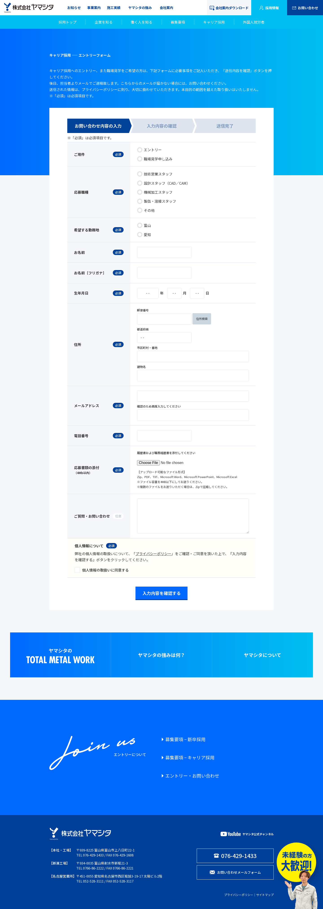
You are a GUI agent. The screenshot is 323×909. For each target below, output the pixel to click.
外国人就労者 (253, 22)
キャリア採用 (214, 22)
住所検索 (202, 319)
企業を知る (104, 22)
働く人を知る (141, 22)
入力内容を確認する (161, 593)
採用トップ (67, 22)
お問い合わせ (305, 7)
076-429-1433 (93, 855)
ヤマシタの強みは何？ (161, 655)
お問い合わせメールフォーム (235, 872)
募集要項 (178, 22)
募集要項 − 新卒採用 (185, 739)
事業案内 (94, 7)
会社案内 (166, 7)
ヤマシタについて (262, 655)
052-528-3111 (93, 881)
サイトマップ (265, 895)
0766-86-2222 (93, 868)
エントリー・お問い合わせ (192, 775)
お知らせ (74, 7)
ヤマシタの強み (140, 7)
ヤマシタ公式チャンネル (247, 834)
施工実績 (113, 7)
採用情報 (269, 7)
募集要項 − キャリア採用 (189, 757)
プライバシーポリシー (153, 553)
